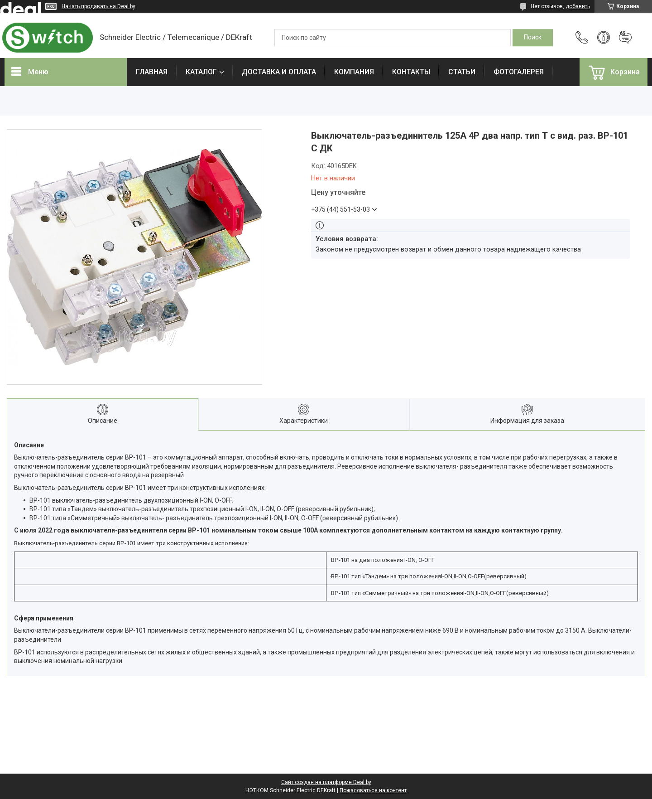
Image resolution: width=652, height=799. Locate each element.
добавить (578, 6)
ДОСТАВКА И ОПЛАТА (279, 72)
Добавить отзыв (625, 38)
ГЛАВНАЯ (152, 72)
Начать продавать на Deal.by (98, 6)
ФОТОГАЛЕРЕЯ (519, 72)
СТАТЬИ (461, 72)
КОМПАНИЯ (354, 72)
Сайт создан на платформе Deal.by (326, 782)
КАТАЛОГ (201, 72)
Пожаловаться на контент (373, 790)
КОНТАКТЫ (411, 72)
